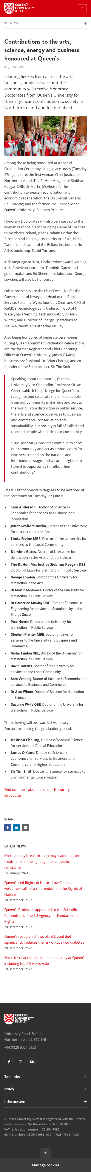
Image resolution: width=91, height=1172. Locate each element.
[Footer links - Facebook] (9, 1061)
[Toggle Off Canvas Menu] (82, 8)
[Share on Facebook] (7, 827)
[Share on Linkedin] (16, 827)
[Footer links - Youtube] (32, 1061)
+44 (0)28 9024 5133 (20, 1047)
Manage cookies (45, 1165)
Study (9, 1089)
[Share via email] (25, 827)
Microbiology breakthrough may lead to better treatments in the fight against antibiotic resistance (42, 861)
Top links (12, 1076)
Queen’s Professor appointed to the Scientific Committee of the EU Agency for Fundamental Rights (41, 915)
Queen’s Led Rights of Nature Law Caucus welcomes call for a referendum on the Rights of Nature (43, 888)
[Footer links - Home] (19, 1019)
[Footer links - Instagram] (20, 1061)
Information (14, 1101)
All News (11, 23)
